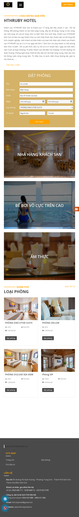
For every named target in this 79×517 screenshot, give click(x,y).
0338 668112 (30, 490)
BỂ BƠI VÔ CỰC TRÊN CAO (39, 205)
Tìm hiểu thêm (13, 65)
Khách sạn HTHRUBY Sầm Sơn (16, 446)
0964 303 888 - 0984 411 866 (34, 498)
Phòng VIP (47, 374)
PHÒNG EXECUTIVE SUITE (18, 322)
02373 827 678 (43, 490)
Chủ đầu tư (10, 464)
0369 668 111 (17, 490)
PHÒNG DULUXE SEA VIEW (19, 374)
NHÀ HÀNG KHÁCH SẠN (39, 154)
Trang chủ (10, 460)
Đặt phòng (68, 4)
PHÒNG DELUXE (50, 322)
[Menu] (20, 5)
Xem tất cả (70, 286)
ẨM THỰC (39, 256)
